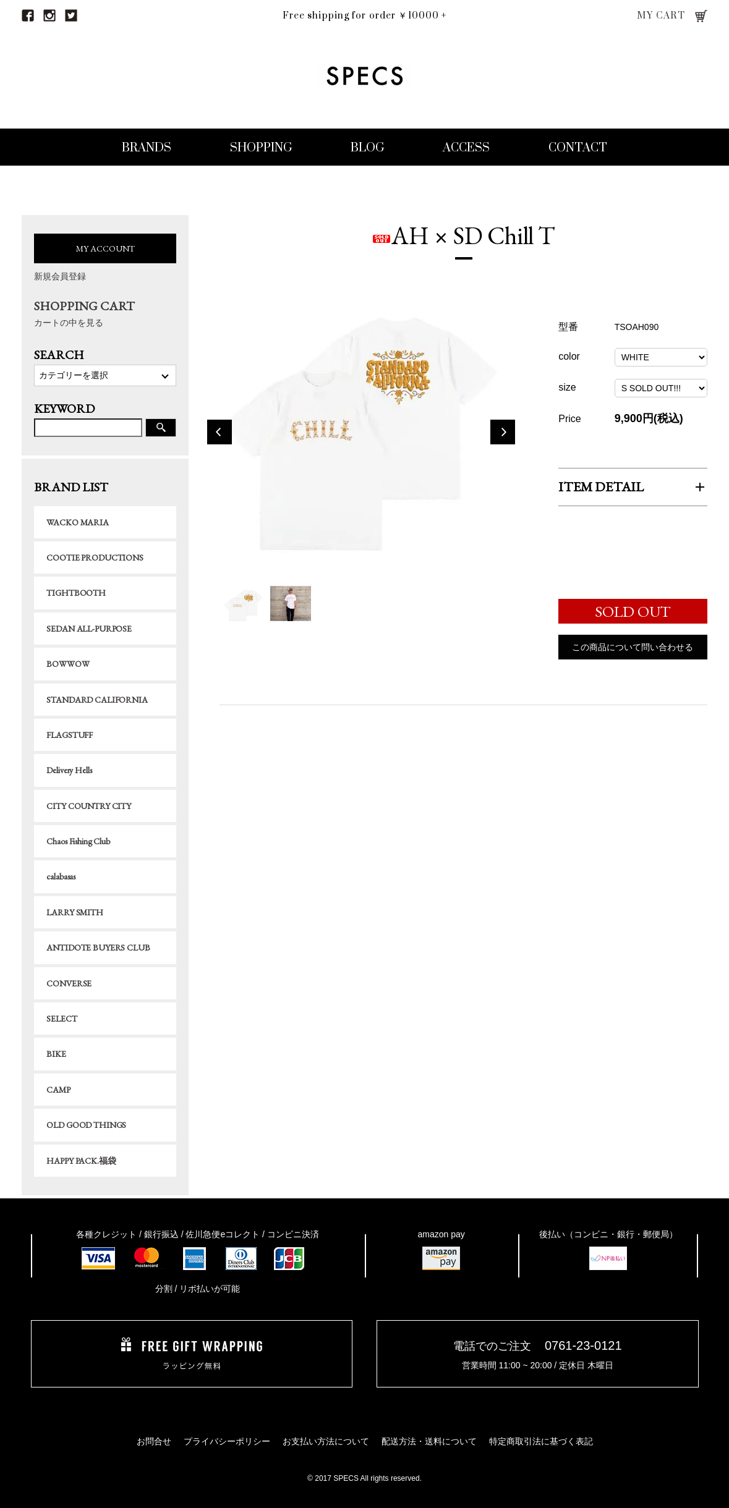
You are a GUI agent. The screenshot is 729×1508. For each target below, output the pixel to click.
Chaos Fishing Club (77, 841)
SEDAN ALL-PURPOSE (89, 628)
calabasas (60, 876)
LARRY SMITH (74, 912)
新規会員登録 (60, 276)
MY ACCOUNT (105, 248)
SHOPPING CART (105, 313)
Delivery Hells (69, 770)
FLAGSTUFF (69, 734)
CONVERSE (69, 983)
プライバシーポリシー (227, 1441)
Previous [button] (219, 433)
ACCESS (466, 148)
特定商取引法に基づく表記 (541, 1441)
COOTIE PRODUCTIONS (94, 557)
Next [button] (502, 433)
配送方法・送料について (429, 1441)
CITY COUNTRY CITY (88, 805)
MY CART (661, 16)
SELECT (61, 1018)
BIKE (56, 1053)
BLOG (368, 148)
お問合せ (154, 1441)
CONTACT (577, 148)
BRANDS (146, 148)
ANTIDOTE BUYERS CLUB (98, 947)
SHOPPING (261, 148)
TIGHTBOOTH (76, 592)
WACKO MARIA (77, 522)
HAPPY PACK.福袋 (81, 1160)
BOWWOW (67, 663)
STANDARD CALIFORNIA (96, 699)
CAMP (58, 1089)
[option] (361, 433)
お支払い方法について (326, 1441)
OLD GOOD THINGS (86, 1124)
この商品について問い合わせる (632, 649)
